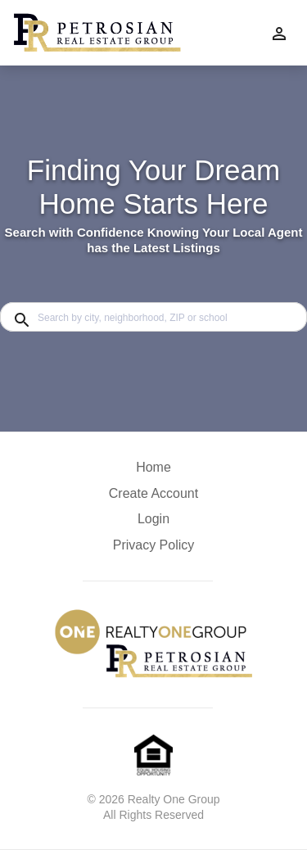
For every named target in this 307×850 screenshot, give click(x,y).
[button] (153, 523)
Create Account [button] (153, 493)
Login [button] (153, 519)
